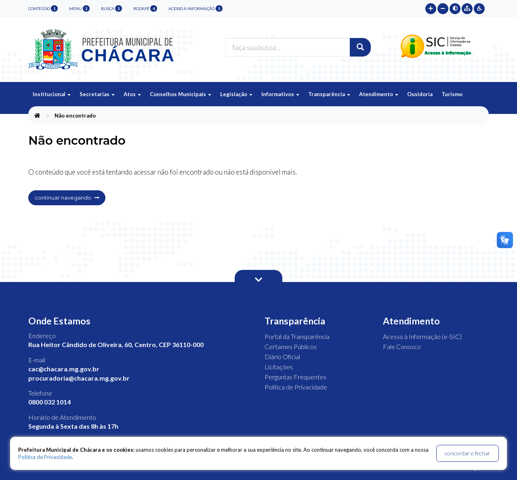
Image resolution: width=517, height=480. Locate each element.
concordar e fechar (467, 453)
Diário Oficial (282, 356)
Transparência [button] (329, 94)
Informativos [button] (280, 94)
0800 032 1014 (49, 402)
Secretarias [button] (97, 94)
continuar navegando (67, 197)
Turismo (451, 94)
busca (111, 8)
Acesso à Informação (195, 8)
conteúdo (43, 8)
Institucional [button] (52, 94)
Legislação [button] (236, 94)
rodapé (145, 8)
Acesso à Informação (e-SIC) (422, 336)
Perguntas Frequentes (295, 377)
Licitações (279, 367)
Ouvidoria (420, 94)
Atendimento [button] (378, 94)
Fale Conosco (402, 346)
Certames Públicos (291, 346)
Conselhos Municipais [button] (180, 94)
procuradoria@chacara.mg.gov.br (79, 378)
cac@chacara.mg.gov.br (63, 369)
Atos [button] (132, 94)
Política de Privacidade (296, 387)
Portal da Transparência (297, 336)
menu (79, 8)
